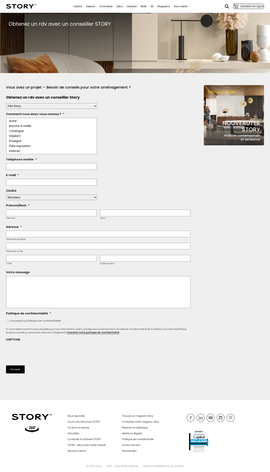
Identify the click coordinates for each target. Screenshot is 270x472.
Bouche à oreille (52, 125)
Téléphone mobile (21, 159)
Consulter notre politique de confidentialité (92, 332)
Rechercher (223, 6)
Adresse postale (16, 239)
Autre (52, 120)
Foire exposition (52, 146)
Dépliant (52, 136)
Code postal (107, 263)
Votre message (18, 272)
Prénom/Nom (17, 205)
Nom (103, 218)
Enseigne (52, 141)
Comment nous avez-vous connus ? (35, 114)
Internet (52, 151)
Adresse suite (14, 251)
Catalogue (52, 131)
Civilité (11, 191)
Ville (8, 263)
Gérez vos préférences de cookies (163, 466)
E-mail (12, 175)
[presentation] (36, 351)
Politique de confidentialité (28, 313)
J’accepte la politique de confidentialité (35, 320)
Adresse (14, 227)
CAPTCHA (13, 339)
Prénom (11, 218)
